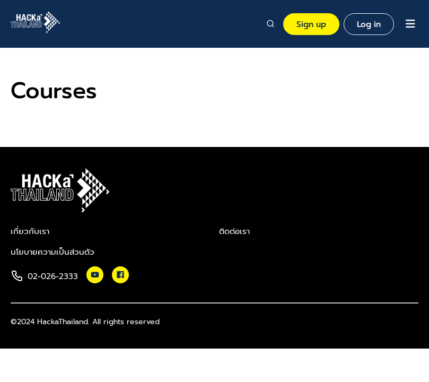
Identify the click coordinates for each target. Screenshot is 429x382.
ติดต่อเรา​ (234, 231)
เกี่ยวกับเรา (30, 231)
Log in (369, 24)
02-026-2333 (53, 276)
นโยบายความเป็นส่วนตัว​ (52, 252)
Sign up (311, 24)
